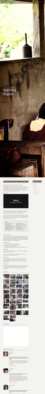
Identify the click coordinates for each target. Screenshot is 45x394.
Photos (19, 181)
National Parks (35, 194)
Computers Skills (35, 192)
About (30, 2)
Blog (28, 2)
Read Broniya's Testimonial (13, 365)
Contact (34, 2)
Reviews (22, 2)
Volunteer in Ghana (8, 178)
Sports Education (35, 190)
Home (15, 2)
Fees (25, 2)
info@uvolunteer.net (5, 0)
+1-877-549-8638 (11, 0)
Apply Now (38, 2)
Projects (18, 2)
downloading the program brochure (10, 218)
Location (13, 181)
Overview (6, 181)
